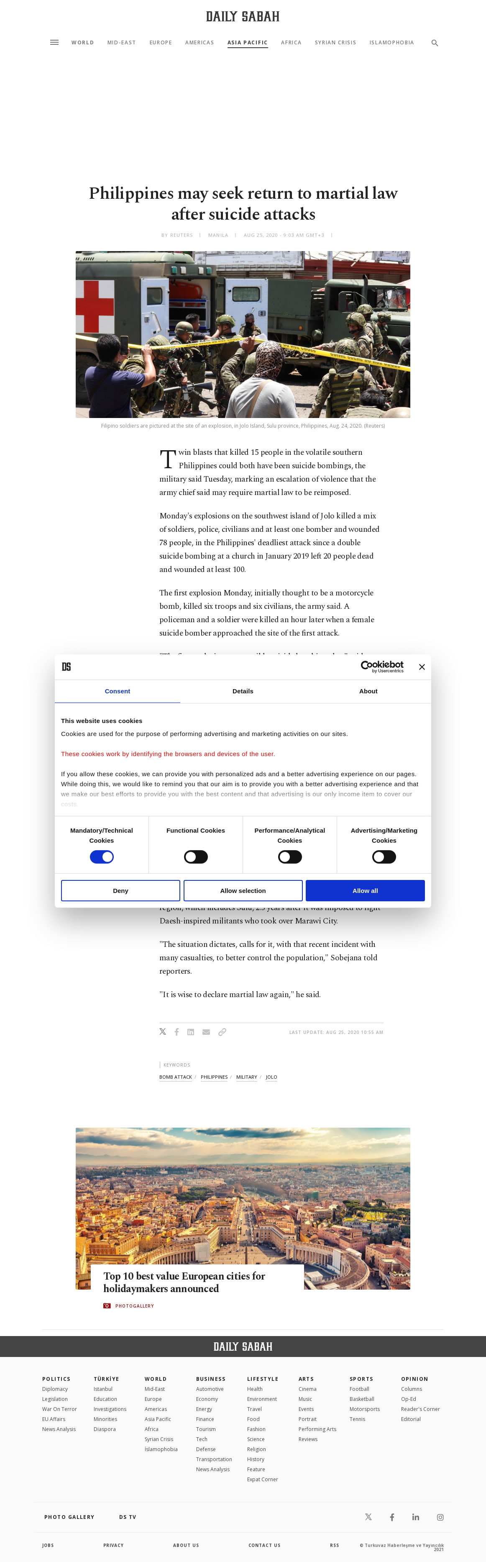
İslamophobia (161, 1449)
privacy (114, 1545)
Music (305, 1399)
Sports (361, 1378)
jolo (271, 1077)
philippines (214, 1077)
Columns (411, 1389)
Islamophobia (392, 42)
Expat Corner (262, 1479)
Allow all (365, 890)
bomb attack (175, 1077)
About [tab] (368, 690)
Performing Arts (317, 1429)
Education (105, 1399)
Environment (262, 1399)
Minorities (105, 1419)
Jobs (48, 1545)
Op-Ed (408, 1399)
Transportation (214, 1459)
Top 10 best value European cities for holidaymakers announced (186, 1283)
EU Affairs (53, 1419)
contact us (264, 1545)
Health (255, 1389)
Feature (256, 1469)
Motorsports (365, 1409)
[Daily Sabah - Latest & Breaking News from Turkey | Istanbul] (242, 16)
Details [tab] (243, 690)
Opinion (415, 1378)
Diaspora (105, 1429)
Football (359, 1389)
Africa (291, 42)
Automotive (210, 1389)
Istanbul (103, 1389)
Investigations (110, 1409)
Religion (256, 1449)
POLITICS (56, 1378)
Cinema (308, 1389)
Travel (254, 1409)
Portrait (308, 1419)
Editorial (411, 1419)
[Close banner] (422, 666)
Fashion (256, 1429)
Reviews (308, 1439)
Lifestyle (263, 1378)
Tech (201, 1439)
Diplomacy (55, 1389)
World (83, 42)
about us (186, 1545)
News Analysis (59, 1429)
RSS (334, 1545)
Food (253, 1419)
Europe (161, 42)
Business (211, 1378)
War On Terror (59, 1409)
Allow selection (243, 890)
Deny (120, 890)
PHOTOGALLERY (134, 1306)
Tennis (357, 1419)
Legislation (55, 1399)
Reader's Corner (420, 1409)
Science (256, 1439)
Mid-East (121, 42)
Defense (206, 1449)
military (246, 1077)
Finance (205, 1419)
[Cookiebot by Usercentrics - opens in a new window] (367, 666)
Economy (207, 1399)
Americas (199, 42)
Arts (306, 1378)
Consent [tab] (117, 690)
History (255, 1459)
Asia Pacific (248, 42)
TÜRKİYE (107, 1378)
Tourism (206, 1429)
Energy (204, 1409)
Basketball (362, 1399)
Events (306, 1409)
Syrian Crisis (336, 42)
